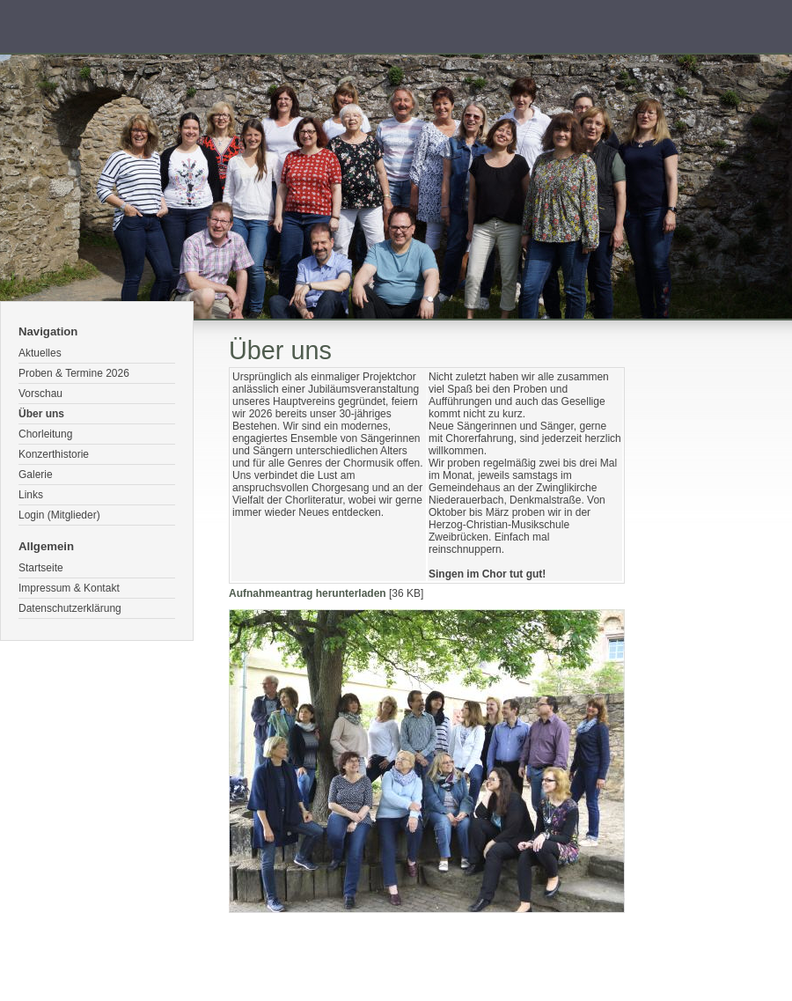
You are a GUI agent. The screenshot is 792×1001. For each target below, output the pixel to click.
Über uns (41, 414)
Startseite (40, 568)
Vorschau (40, 393)
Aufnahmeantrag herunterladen (307, 593)
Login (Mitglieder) (59, 515)
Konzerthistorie (53, 454)
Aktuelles (40, 353)
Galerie (35, 474)
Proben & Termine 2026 (73, 373)
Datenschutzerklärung (69, 608)
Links (30, 495)
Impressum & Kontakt (69, 588)
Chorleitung (45, 434)
